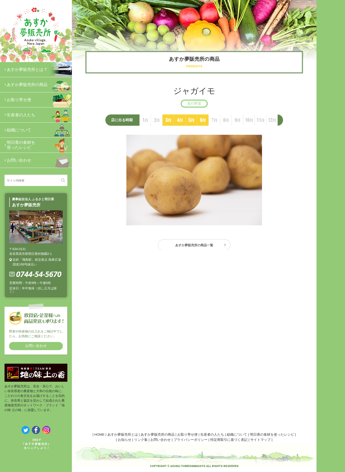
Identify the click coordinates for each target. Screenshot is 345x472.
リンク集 (141, 440)
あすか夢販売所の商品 (39, 84)
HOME (99, 434)
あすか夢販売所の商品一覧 (194, 246)
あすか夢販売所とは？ (39, 69)
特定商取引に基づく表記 (229, 440)
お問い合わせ (39, 160)
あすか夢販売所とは (122, 434)
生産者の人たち (39, 114)
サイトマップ (260, 440)
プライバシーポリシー (191, 440)
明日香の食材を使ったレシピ (39, 145)
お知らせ (124, 440)
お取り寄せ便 (39, 99)
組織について (39, 130)
